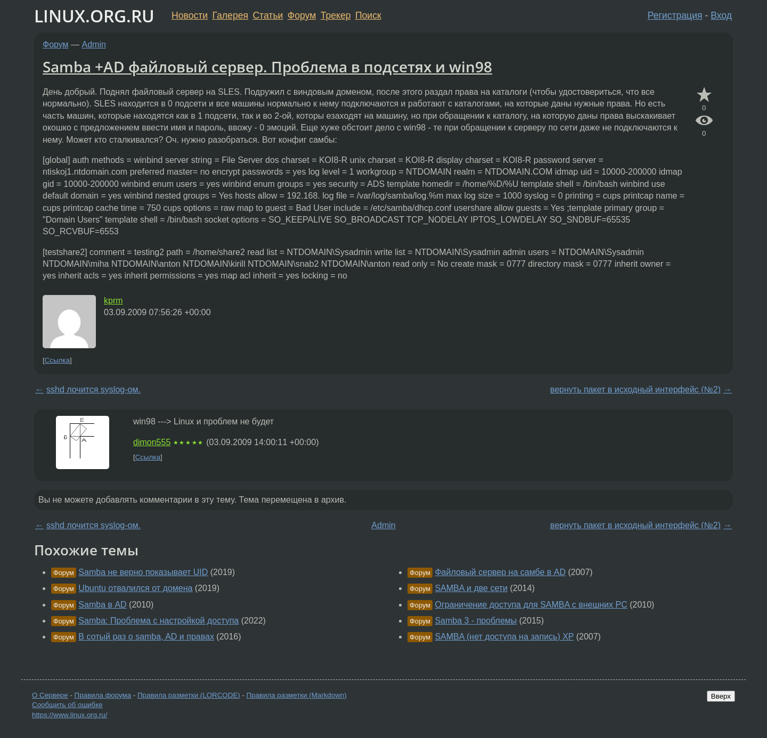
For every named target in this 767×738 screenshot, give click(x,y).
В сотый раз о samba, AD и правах (146, 636)
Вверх (721, 696)
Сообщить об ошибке (67, 705)
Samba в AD (102, 604)
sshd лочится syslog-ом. (93, 389)
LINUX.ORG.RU (94, 15)
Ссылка (57, 360)
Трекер (336, 15)
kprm (113, 300)
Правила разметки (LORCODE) (188, 695)
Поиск (368, 15)
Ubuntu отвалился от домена (135, 588)
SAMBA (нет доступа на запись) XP (504, 636)
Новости (190, 15)
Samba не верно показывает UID (143, 572)
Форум (302, 15)
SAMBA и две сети (471, 588)
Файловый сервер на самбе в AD (500, 572)
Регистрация (675, 15)
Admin (94, 44)
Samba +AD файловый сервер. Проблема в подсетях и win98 (267, 66)
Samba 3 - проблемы (476, 620)
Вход (721, 15)
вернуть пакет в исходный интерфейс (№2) (635, 389)
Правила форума (103, 695)
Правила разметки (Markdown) (296, 695)
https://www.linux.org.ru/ (69, 715)
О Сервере (50, 695)
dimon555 (151, 442)
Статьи (267, 15)
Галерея (230, 15)
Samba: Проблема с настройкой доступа (158, 620)
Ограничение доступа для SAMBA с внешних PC (531, 604)
